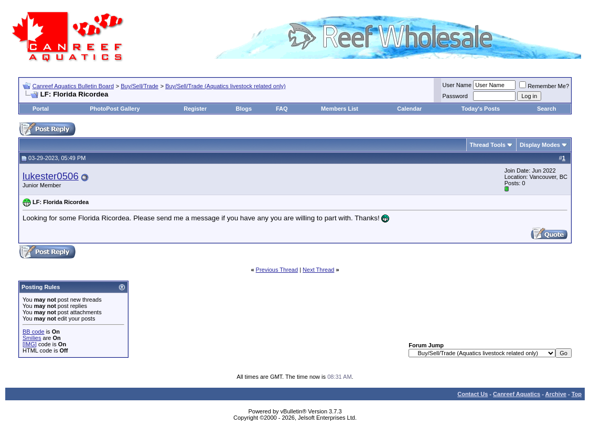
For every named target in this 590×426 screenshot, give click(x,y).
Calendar (409, 108)
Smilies (32, 338)
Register (195, 108)
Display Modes (540, 145)
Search (546, 108)
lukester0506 (51, 176)
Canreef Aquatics (516, 394)
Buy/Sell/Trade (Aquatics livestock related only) (225, 86)
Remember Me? (544, 86)
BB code (34, 331)
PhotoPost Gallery (115, 108)
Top (577, 394)
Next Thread (318, 270)
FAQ (282, 108)
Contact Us (472, 394)
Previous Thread (277, 270)
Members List (339, 108)
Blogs (244, 108)
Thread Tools (488, 145)
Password (455, 96)
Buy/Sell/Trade (139, 86)
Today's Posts (481, 108)
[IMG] (30, 344)
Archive (555, 394)
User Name (457, 85)
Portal (41, 108)
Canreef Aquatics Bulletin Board (73, 86)
